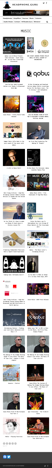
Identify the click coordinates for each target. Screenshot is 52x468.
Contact (17, 22)
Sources (25, 18)
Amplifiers (17, 18)
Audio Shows (8, 22)
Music (32, 18)
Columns (38, 18)
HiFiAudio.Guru (26, 22)
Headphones (7, 18)
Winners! (37, 22)
